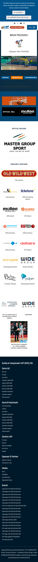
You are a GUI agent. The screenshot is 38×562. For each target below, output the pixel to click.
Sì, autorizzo (18, 12)
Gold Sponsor (10, 197)
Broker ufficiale (28, 267)
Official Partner (10, 233)
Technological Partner (10, 267)
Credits (35, 552)
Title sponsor (19, 180)
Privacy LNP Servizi (11, 552)
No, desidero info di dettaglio (18, 17)
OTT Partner (28, 250)
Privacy (3, 552)
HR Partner (27, 216)
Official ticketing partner (27, 198)
